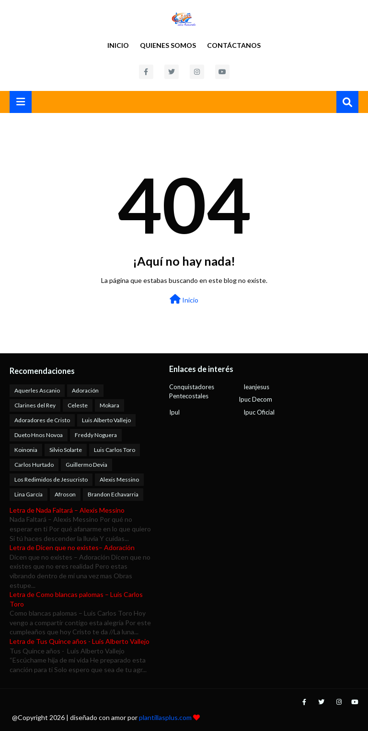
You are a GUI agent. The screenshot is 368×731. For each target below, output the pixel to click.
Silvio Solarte (65, 449)
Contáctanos (234, 45)
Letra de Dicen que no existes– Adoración (72, 547)
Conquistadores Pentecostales (191, 391)
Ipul (174, 412)
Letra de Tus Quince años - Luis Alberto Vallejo (80, 641)
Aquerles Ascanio (37, 390)
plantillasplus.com (166, 717)
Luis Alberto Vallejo (106, 420)
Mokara (109, 405)
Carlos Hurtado (34, 464)
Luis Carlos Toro (114, 449)
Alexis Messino (119, 479)
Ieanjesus (256, 387)
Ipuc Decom (255, 399)
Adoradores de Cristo (42, 420)
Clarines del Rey (35, 405)
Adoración (85, 390)
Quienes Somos (168, 45)
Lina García (28, 494)
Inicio (118, 45)
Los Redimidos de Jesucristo (51, 479)
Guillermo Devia (86, 464)
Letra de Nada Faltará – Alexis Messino (67, 510)
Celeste (78, 405)
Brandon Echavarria (113, 494)
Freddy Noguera (96, 435)
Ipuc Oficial (259, 412)
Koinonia (25, 449)
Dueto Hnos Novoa (38, 435)
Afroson (65, 494)
